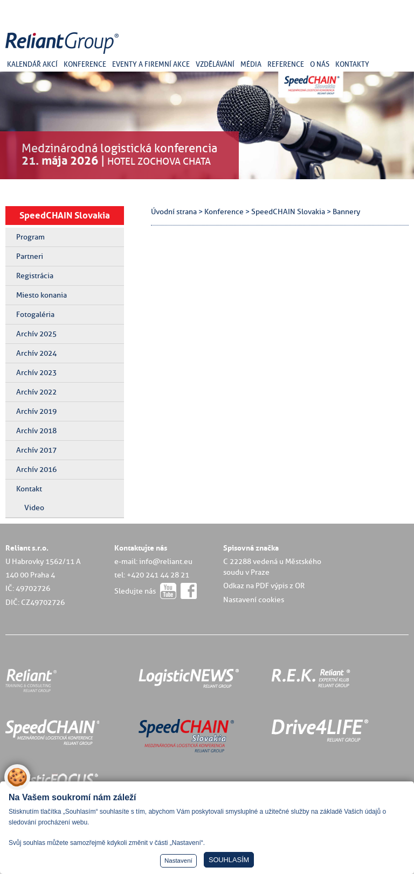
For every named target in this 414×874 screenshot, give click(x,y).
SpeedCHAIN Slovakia (64, 215)
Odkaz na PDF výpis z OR (264, 585)
